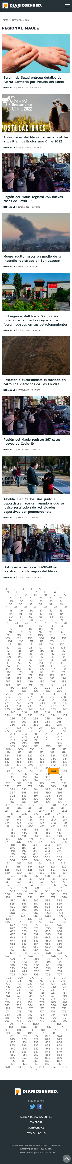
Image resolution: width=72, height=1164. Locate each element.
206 (36, 691)
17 (16, 595)
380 (53, 786)
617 (19, 922)
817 (42, 1033)
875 (64, 1067)
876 (36, 1070)
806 (48, 1027)
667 (12, 953)
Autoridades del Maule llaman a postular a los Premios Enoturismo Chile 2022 (35, 139)
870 (7, 1067)
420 (18, 811)
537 (36, 876)
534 (65, 873)
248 (47, 712)
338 (7, 765)
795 (42, 1021)
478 (41, 842)
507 (24, 860)
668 (24, 953)
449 (19, 826)
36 (20, 604)
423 (53, 811)
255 (64, 715)
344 (13, 768)
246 (24, 712)
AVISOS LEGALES (36, 1133)
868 (47, 1064)
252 (30, 715)
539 (59, 876)
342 (53, 765)
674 (30, 956)
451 (42, 826)
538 (47, 876)
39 (51, 604)
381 (65, 786)
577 (42, 897)
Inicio (5, 20)
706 (47, 974)
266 (12, 725)
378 (30, 786)
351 (31, 771)
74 (26, 623)
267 (24, 725)
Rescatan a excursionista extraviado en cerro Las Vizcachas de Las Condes (34, 382)
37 (30, 604)
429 (59, 814)
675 (42, 956)
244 (65, 709)
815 (19, 1033)
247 (36, 712)
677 (65, 956)
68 (31, 620)
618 (30, 922)
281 (53, 731)
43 (25, 607)
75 (36, 623)
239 (7, 709)
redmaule (9, 87)
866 (24, 1064)
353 (53, 771)
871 (19, 1067)
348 (59, 768)
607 (35, 916)
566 (47, 891)
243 (53, 709)
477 (30, 842)
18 (25, 595)
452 (53, 826)
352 (42, 771)
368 (47, 780)
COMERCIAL (36, 1122)
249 (59, 712)
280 (41, 731)
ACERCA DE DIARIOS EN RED (36, 1117)
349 (7, 771)
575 (19, 897)
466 (36, 836)
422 (41, 811)
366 (24, 780)
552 (7, 885)
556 (53, 885)
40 (61, 604)
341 (42, 765)
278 (18, 731)
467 (48, 836)
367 (36, 780)
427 (36, 814)
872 (30, 1067)
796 (53, 1021)
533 (53, 873)
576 (30, 897)
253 (41, 715)
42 (15, 607)
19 (35, 595)
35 (10, 604)
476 (18, 842)
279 (30, 731)
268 (35, 725)
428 (47, 814)
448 (7, 826)
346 (36, 768)
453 (65, 826)
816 (30, 1033)
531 (31, 873)
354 (65, 771)
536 (24, 876)
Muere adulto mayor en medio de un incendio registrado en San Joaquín (32, 258)
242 (42, 709)
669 (36, 953)
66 (11, 620)
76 (45, 623)
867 (36, 1064)
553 (19, 885)
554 (30, 885)
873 (41, 1067)
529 (7, 873)
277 (7, 731)
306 (48, 746)
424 (64, 811)
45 (45, 607)
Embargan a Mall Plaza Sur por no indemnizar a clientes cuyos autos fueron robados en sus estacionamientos (35, 320)
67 (21, 620)
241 (31, 709)
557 (65, 885)
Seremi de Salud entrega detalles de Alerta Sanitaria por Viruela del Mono (33, 79)
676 (53, 956)
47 (65, 607)
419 (7, 811)
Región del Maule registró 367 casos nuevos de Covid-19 (31, 441)
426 (24, 814)
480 (64, 842)
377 (19, 786)
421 (30, 811)
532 (42, 873)
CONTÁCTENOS (36, 1127)
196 (41, 684)
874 (53, 1067)
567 (59, 891)
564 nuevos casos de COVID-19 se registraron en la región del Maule (30, 569)
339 (19, 765)
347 (47, 768)
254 (53, 715)
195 (30, 684)
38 (40, 604)
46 (55, 607)
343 (65, 765)
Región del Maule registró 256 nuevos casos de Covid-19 (33, 199)
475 (7, 842)
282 (64, 731)
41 (6, 607)
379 (41, 786)
